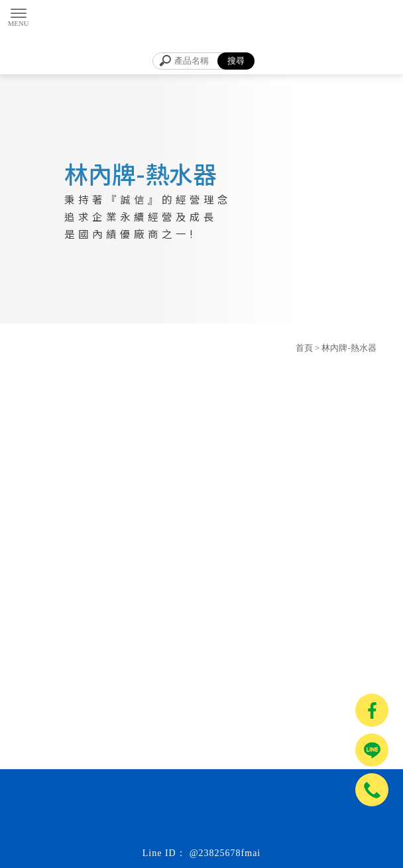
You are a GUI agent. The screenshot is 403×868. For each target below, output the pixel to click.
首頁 (304, 348)
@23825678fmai (225, 853)
